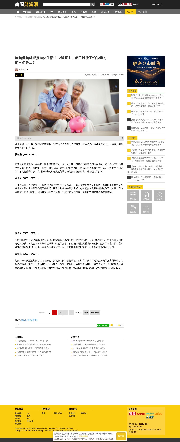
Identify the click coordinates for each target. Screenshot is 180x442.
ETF (28, 413)
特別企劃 (30, 421)
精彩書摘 (18, 424)
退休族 (133, 212)
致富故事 (18, 416)
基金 (28, 418)
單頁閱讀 (95, 312)
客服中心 (84, 413)
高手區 (146, 212)
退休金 (23, 320)
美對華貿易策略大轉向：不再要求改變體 (34, 352)
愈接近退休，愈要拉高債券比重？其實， (90, 344)
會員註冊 (154, 4)
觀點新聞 (18, 413)
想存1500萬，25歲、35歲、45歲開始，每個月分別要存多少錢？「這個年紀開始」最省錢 (146, 169)
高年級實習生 (33, 320)
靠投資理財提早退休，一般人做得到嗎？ (90, 352)
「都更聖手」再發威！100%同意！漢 (32, 341)
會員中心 (72, 413)
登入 (160, 4)
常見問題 (72, 416)
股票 (28, 416)
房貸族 (146, 199)
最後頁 (79, 312)
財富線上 (22, 69)
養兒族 (159, 199)
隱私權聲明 (83, 436)
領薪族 (133, 199)
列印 (122, 325)
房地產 (17, 418)
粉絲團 (135, 4)
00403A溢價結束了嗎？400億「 (30, 355)
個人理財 (18, 421)
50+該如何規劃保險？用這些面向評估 (89, 348)
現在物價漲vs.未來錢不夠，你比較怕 (89, 341)
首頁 (20, 11)
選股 (43, 413)
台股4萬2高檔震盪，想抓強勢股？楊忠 (33, 348)
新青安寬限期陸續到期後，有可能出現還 (34, 344)
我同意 (121, 436)
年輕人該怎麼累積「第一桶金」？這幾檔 (90, 355)
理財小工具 (58, 413)
